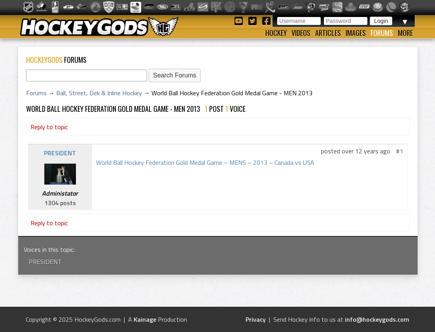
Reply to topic (49, 127)
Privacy (256, 319)
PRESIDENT (60, 153)
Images (356, 33)
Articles (328, 33)
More (405, 33)
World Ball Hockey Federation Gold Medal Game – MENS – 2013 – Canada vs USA (205, 162)
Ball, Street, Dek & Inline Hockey (99, 93)
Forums (382, 33)
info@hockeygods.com (377, 319)
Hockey (276, 33)
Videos (300, 33)
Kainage (145, 319)
